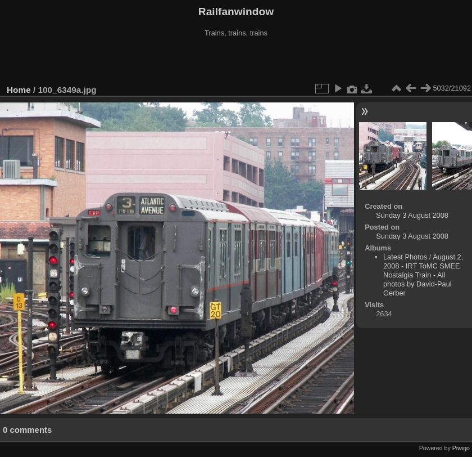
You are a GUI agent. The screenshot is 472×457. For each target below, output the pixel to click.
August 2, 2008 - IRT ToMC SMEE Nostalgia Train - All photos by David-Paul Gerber (423, 275)
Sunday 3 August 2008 (412, 215)
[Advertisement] (236, 61)
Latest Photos (405, 257)
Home (19, 90)
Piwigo (461, 448)
